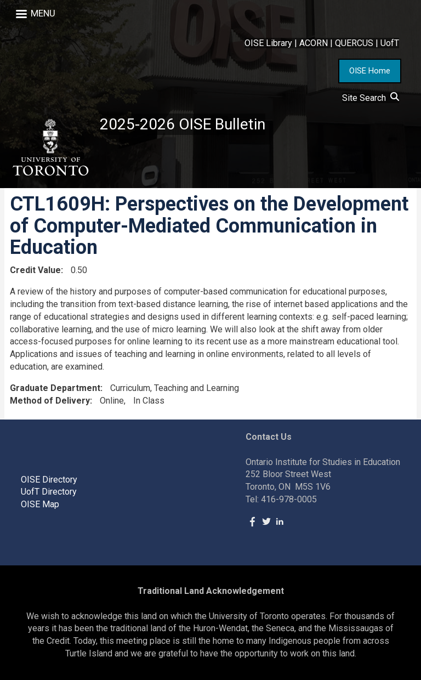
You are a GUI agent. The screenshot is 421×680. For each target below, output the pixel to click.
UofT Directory (49, 491)
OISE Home (369, 71)
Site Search (370, 98)
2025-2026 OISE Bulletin (182, 124)
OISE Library (268, 43)
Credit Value (35, 270)
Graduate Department (55, 388)
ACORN (313, 43)
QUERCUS (354, 43)
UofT (389, 43)
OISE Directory (49, 479)
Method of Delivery (50, 400)
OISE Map (40, 504)
